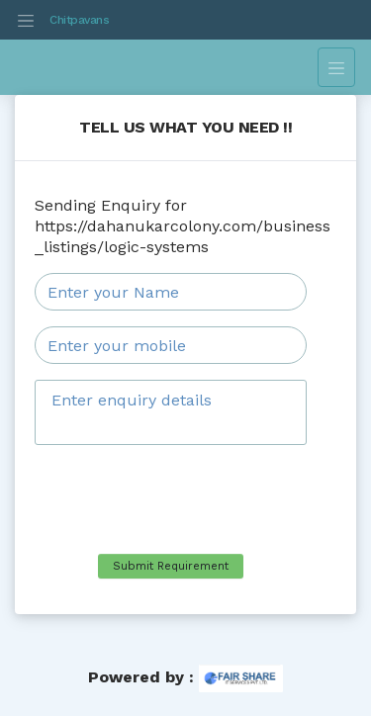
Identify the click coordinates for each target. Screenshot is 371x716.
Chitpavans (79, 20)
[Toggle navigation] (26, 20)
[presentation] (185, 499)
